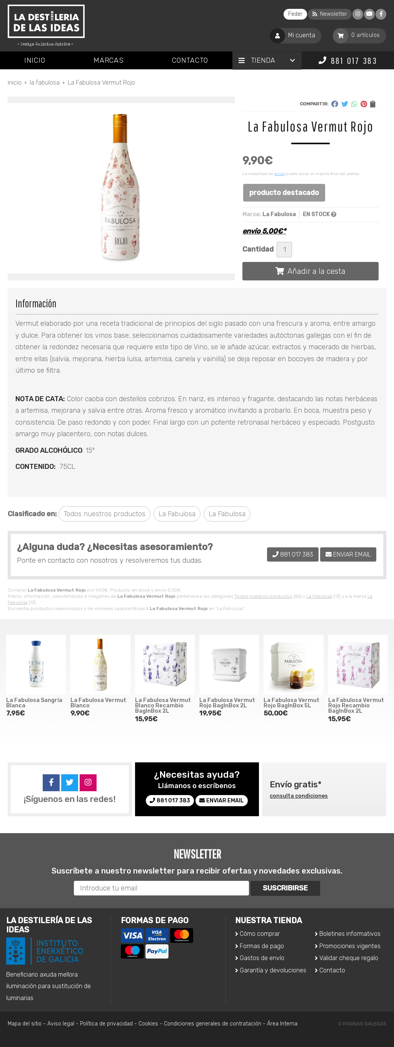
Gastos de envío (262, 958)
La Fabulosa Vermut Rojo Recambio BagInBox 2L (356, 706)
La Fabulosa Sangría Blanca (34, 703)
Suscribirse (285, 888)
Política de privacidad (106, 1023)
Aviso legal (60, 1023)
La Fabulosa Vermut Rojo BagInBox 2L (227, 703)
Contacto (332, 970)
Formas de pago (262, 946)
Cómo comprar (260, 933)
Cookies (148, 1023)
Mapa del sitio (25, 1023)
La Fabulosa (319, 596)
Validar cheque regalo (348, 958)
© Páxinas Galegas (362, 1024)
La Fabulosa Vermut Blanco (98, 703)
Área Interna (282, 1023)
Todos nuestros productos (263, 596)
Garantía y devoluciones (273, 970)
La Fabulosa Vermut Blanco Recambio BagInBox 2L (163, 706)
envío (279, 174)
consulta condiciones (299, 796)
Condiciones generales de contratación (212, 1023)
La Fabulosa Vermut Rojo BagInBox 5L (291, 703)
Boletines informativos (350, 933)
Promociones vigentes (350, 946)
